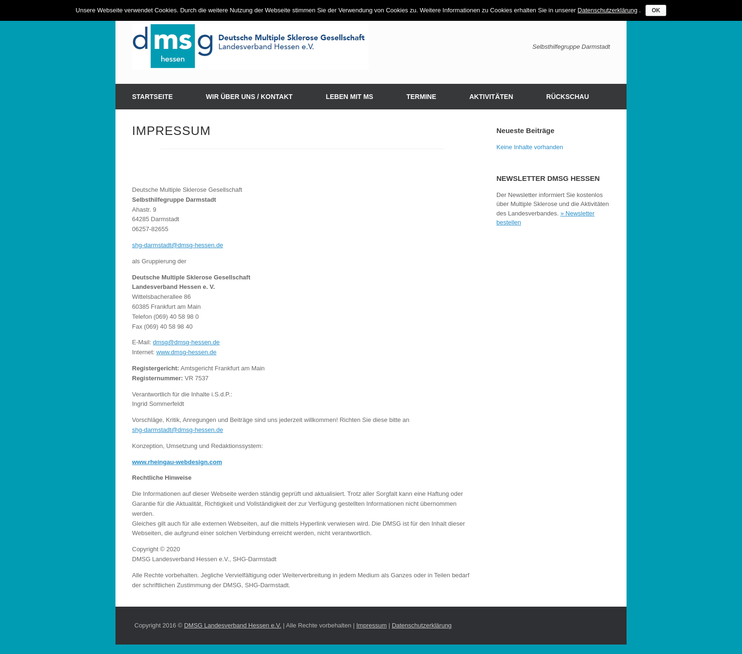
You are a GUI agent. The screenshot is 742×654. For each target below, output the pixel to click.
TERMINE (421, 96)
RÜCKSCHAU (567, 96)
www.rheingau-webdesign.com (177, 462)
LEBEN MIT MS (349, 96)
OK (656, 10)
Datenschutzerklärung (421, 625)
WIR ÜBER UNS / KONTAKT (249, 96)
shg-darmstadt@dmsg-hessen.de (177, 245)
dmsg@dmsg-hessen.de (186, 342)
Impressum (371, 625)
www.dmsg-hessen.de (186, 352)
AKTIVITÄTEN (491, 96)
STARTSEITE (152, 96)
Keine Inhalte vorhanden (529, 147)
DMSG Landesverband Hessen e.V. (232, 625)
